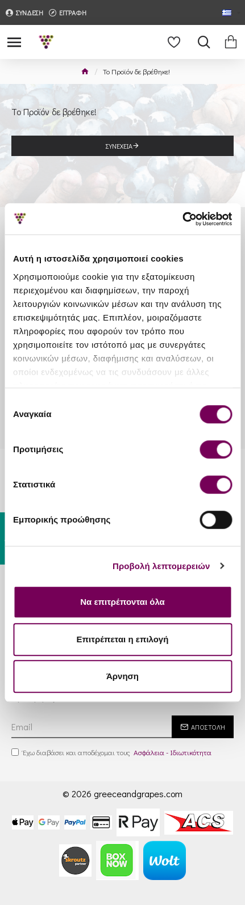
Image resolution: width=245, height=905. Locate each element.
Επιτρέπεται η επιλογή (123, 639)
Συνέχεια (119, 145)
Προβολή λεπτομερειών (161, 566)
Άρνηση (122, 676)
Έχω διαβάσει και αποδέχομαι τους (112, 752)
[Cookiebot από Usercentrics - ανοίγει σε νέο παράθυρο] (182, 219)
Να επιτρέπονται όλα (122, 602)
